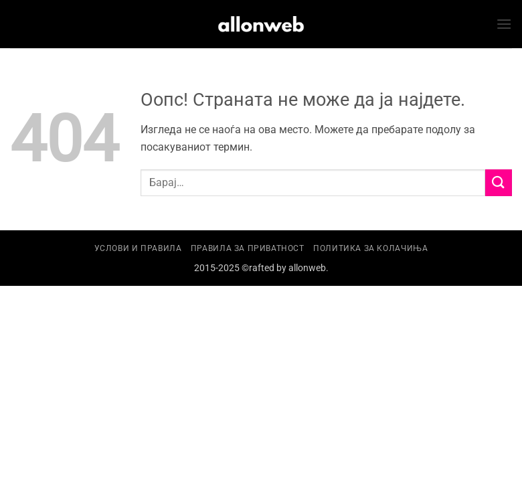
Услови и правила (138, 248)
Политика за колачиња (370, 248)
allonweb (307, 268)
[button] (504, 23)
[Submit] (498, 182)
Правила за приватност (247, 248)
